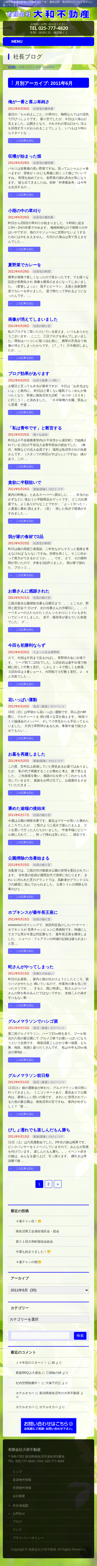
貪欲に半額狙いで (24, 482)
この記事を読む (25, 140)
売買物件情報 (22, 1488)
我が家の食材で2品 (25, 536)
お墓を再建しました (26, 754)
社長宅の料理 (41, 271)
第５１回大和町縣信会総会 (34, 1241)
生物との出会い (43, 973)
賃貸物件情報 (22, 1480)
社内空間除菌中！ (28, 1383)
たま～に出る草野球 (46, 652)
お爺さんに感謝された (28, 591)
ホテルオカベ (25, 1393)
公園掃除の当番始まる (28, 858)
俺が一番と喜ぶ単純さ (28, 102)
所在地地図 (20, 1505)
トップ (19, 1472)
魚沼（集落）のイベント (49, 706)
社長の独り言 (41, 325)
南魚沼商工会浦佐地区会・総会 (37, 1231)
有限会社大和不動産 (42, 1549)
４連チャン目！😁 (28, 1221)
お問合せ (19, 1513)
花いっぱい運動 (22, 700)
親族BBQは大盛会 (28, 1373)
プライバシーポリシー (28, 1538)
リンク (17, 1529)
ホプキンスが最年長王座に (33, 912)
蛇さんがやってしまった (31, 967)
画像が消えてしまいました (33, 319)
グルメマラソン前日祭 (28, 1075)
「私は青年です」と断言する (35, 428)
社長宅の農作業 (43, 108)
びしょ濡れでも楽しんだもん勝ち (39, 1130)
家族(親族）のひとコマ (48, 489)
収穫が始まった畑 (24, 156)
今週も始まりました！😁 (33, 1251)
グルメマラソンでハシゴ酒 (33, 1021)
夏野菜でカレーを (24, 265)
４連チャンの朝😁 (28, 1262)
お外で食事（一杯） (46, 380)
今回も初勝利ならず (26, 645)
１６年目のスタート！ (31, 1362)
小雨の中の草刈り (24, 211)
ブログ (17, 1521)
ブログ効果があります (28, 373)
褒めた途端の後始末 (26, 808)
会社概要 (19, 1496)
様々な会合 (40, 434)
